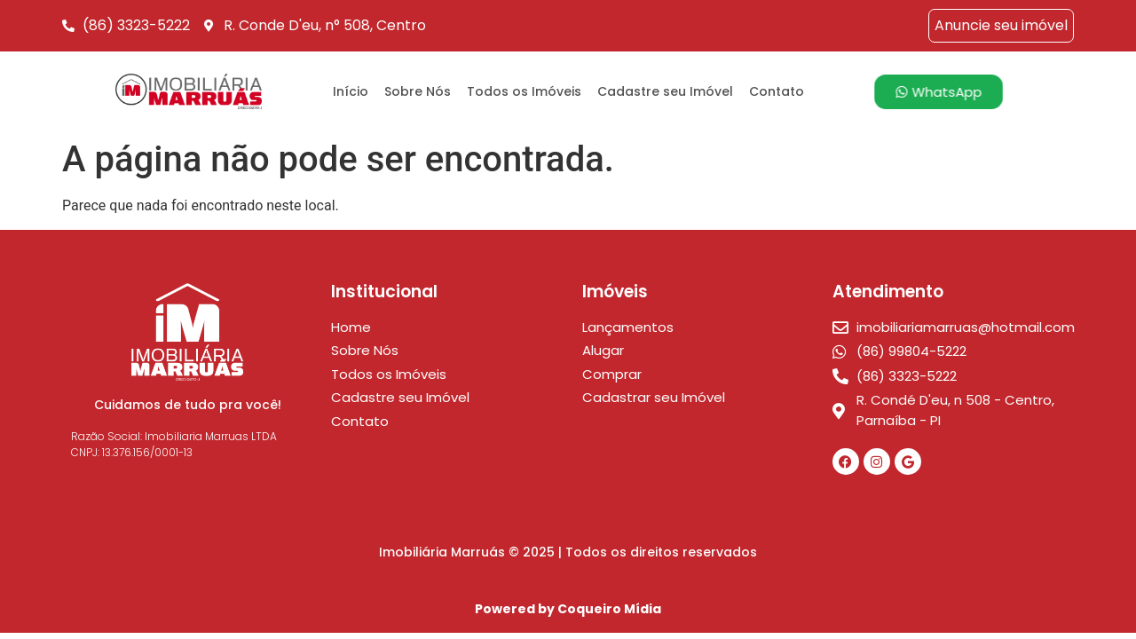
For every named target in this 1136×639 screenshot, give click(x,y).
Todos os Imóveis (524, 91)
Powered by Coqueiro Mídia (568, 609)
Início (350, 91)
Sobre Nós (417, 91)
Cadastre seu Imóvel (665, 91)
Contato (776, 91)
